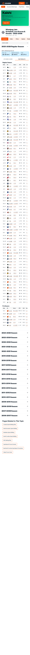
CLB (10, 250)
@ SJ (10, 134)
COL (10, 96)
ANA (10, 122)
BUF (10, 226)
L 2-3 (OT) (16, 212)
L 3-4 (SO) (16, 110)
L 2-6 (15, 73)
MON (10, 142)
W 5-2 (15, 235)
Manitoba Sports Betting (8, 432)
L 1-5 (15, 142)
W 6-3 (15, 273)
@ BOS (10, 108)
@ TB (10, 151)
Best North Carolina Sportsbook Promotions (13, 448)
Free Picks (21, 6)
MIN (10, 200)
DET (10, 157)
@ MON (10, 229)
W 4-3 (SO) (16, 252)
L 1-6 (15, 67)
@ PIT (10, 105)
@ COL (10, 93)
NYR (10, 119)
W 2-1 (15, 84)
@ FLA (10, 148)
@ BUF (10, 232)
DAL (10, 221)
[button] (27, 46)
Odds (27, 6)
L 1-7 (15, 76)
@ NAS (10, 235)
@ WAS (10, 241)
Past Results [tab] (21, 59)
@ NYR (10, 102)
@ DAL (10, 87)
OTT (10, 212)
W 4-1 (15, 99)
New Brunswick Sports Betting (10, 428)
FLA (10, 160)
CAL (10, 282)
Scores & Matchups (12, 6)
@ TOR (10, 192)
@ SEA (10, 255)
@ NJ (10, 154)
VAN (10, 125)
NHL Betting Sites (7, 440)
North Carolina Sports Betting (9, 436)
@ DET (10, 195)
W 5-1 (15, 180)
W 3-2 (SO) (16, 102)
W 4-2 (15, 93)
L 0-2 (15, 165)
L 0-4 (14, 319)
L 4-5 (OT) (16, 136)
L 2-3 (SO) (16, 229)
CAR (10, 247)
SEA (10, 81)
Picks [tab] (17, 39)
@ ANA (10, 137)
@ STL (10, 79)
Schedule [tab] (4, 39)
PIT (10, 270)
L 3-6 (15, 119)
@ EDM (10, 224)
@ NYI (10, 296)
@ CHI (10, 90)
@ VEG (10, 73)
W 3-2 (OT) (16, 125)
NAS (10, 110)
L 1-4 (15, 122)
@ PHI (10, 293)
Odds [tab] (11, 39)
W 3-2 (15, 78)
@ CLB (10, 84)
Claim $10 (6, 23)
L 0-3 (15, 87)
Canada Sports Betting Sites (9, 424)
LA (9, 180)
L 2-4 (15, 189)
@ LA (10, 267)
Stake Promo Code (7, 452)
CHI (10, 131)
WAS (10, 215)
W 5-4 (15, 174)
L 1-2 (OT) (16, 134)
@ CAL (10, 253)
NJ (9, 177)
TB (9, 128)
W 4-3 (15, 154)
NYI (10, 174)
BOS (10, 218)
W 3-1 (15, 116)
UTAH (10, 279)
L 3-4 (15, 183)
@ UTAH (11, 70)
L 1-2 (15, 194)
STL (10, 113)
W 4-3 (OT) (16, 90)
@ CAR (10, 238)
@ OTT (10, 189)
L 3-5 (15, 70)
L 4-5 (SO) (16, 105)
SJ (9, 67)
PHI (10, 76)
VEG (10, 99)
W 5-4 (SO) (15, 310)
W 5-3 (15, 258)
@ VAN (10, 139)
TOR (10, 168)
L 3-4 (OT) (16, 145)
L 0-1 (15, 209)
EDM (10, 183)
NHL (3, 6)
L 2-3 (15, 96)
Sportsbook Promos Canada (9, 444)
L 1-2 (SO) (16, 160)
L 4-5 (15, 302)
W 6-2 (15, 81)
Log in (21, 3)
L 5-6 (15, 192)
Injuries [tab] (23, 39)
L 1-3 (15, 197)
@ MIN (10, 171)
